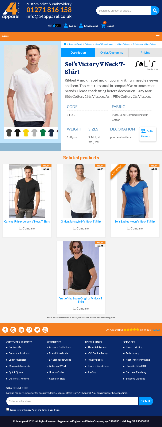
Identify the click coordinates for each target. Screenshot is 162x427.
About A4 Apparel (97, 347)
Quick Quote (16, 372)
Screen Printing (134, 347)
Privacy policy (95, 359)
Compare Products (19, 353)
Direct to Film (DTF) (136, 366)
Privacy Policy (30, 410)
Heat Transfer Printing (138, 359)
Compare (29, 228)
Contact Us (15, 347)
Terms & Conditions (98, 366)
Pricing (145, 52)
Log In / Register (17, 359)
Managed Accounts (19, 366)
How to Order (56, 372)
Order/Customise (111, 52)
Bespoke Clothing (135, 378)
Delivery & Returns (19, 378)
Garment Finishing (136, 372)
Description (78, 52)
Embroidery (132, 353)
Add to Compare (147, 133)
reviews (155, 329)
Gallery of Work (57, 366)
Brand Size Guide (58, 353)
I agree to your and (33, 409)
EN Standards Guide (60, 359)
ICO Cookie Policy (98, 353)
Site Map (92, 372)
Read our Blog (57, 378)
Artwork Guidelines (59, 347)
